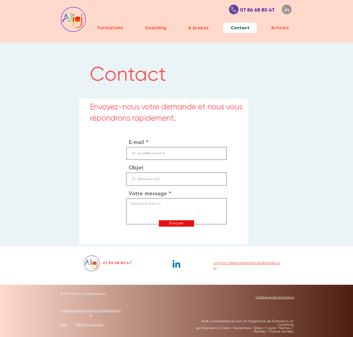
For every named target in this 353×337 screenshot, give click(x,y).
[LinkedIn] (286, 9)
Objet (136, 167)
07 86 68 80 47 (255, 10)
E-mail (136, 142)
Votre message (148, 193)
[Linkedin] (176, 265)
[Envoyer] (176, 223)
